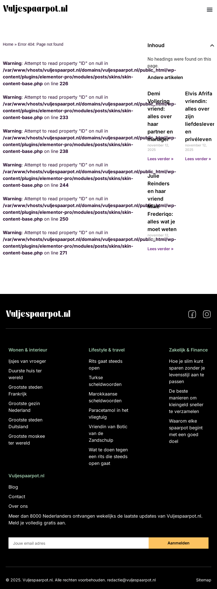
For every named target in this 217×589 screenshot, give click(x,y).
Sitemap (203, 579)
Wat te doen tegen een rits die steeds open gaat (108, 456)
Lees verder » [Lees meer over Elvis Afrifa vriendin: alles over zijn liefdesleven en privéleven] (198, 158)
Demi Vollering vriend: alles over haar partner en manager (160, 116)
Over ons (18, 506)
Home (8, 44)
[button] (209, 9)
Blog (13, 487)
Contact (16, 496)
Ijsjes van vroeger (27, 361)
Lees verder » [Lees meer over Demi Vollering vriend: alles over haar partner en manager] (160, 158)
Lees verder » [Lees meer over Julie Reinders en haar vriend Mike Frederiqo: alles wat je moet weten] (160, 248)
